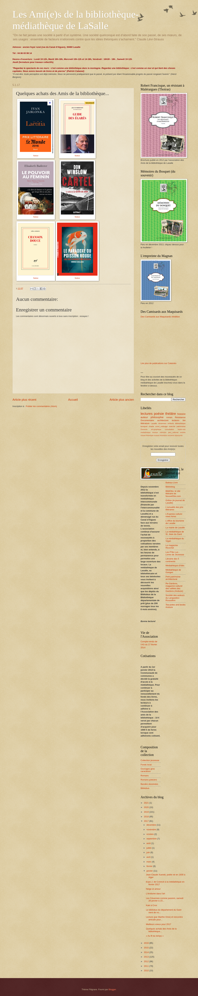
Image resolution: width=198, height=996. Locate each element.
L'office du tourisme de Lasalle (175, 521)
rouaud (156, 435)
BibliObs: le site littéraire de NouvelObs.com (173, 493)
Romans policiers (149, 779)
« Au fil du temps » (155, 936)
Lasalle (154, 423)
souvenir (171, 435)
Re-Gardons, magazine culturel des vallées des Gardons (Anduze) (174, 587)
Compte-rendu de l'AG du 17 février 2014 (149, 644)
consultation (169, 429)
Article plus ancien (122, 399)
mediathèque (146, 432)
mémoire (163, 432)
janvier (149, 871)
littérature (145, 423)
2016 (146, 943)
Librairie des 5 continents (172, 559)
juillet (149, 848)
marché (172, 426)
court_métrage (161, 426)
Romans (145, 775)
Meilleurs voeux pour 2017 (158, 924)
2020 (146, 807)
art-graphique (156, 429)
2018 (146, 816)
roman (169, 417)
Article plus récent (24, 399)
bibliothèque (180, 423)
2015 (146, 947)
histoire (181, 413)
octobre (150, 834)
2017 (146, 821)
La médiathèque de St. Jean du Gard (175, 532)
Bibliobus (145, 788)
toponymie (179, 435)
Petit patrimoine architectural (173, 577)
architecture (162, 420)
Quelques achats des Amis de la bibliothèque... (161, 929)
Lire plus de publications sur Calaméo (158, 363)
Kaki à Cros (151, 905)
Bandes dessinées (149, 784)
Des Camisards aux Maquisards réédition (160, 316)
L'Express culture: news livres (174, 515)
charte (151, 426)
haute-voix (182, 429)
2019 (146, 812)
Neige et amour (153, 889)
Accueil (73, 399)
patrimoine (181, 426)
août (148, 843)
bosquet (144, 426)
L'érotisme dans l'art (155, 893)
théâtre (170, 413)
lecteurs (175, 420)
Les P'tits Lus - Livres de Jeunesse (175, 553)
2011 (146, 966)
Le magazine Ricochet (172, 546)
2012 (146, 961)
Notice (35, 156)
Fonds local (146, 764)
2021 (146, 803)
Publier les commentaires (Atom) (41, 406)
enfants (171, 423)
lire (184, 420)
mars (149, 861)
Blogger (112, 989)
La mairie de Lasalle (175, 527)
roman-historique (147, 435)
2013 (146, 957)
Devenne (144, 429)
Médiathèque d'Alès (175, 565)
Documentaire (147, 420)
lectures (147, 413)
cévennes (162, 423)
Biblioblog (170, 486)
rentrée (183, 432)
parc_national (173, 432)
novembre (151, 829)
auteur (144, 417)
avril (148, 857)
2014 (146, 952)
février (149, 866)
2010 (146, 970)
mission (155, 432)
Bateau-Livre (172, 482)
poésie (159, 413)
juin (148, 852)
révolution (163, 435)
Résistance (180, 417)
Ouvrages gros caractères (148, 770)
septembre (151, 838)
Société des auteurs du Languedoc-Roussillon (175, 598)
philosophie (157, 417)
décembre (151, 825)
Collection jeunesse (150, 760)
